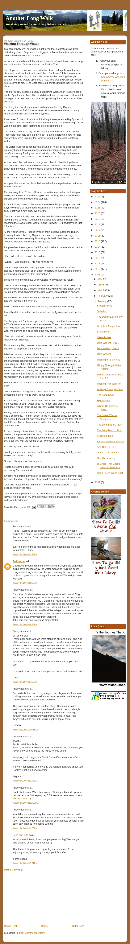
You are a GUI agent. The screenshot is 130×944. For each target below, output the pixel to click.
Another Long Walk (29, 18)
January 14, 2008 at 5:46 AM (25, 554)
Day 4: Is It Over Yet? (108, 452)
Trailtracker (19, 561)
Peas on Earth (20, 835)
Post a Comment (13, 869)
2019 (98, 218)
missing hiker (20, 798)
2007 (98, 482)
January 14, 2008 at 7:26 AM (25, 682)
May (100, 279)
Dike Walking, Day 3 (108, 342)
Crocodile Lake (105, 435)
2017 (98, 230)
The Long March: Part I (109, 430)
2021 (98, 207)
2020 (98, 213)
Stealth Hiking (104, 305)
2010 (98, 269)
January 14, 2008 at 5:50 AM (25, 583)
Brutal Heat (103, 331)
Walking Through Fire (109, 383)
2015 (98, 241)
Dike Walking (104, 353)
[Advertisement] (32, 897)
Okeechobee (104, 337)
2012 (98, 258)
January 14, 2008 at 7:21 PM (25, 863)
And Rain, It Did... (106, 447)
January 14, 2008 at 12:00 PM (25, 803)
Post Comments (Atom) (32, 932)
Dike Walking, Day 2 (108, 348)
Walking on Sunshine (108, 359)
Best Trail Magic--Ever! (109, 326)
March (101, 290)
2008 (98, 274)
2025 (98, 196)
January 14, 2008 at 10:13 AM (25, 730)
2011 (98, 263)
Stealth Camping (106, 458)
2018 (98, 224)
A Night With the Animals (110, 441)
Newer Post (10, 926)
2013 (98, 252)
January (102, 301)
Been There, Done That (110, 473)
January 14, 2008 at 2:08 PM (25, 828)
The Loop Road (105, 395)
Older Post (78, 926)
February (103, 295)
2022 (98, 202)
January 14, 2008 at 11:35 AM (25, 781)
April (100, 284)
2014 (98, 246)
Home (44, 926)
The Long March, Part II (110, 424)
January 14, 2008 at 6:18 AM (25, 624)
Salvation (102, 311)
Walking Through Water (110, 389)
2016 (98, 235)
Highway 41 (103, 400)
